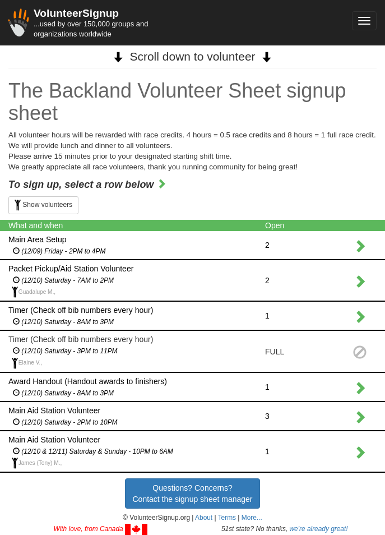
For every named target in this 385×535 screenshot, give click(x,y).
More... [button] (252, 518)
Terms (227, 518)
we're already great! (319, 529)
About (203, 518)
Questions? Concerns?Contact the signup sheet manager (192, 493)
